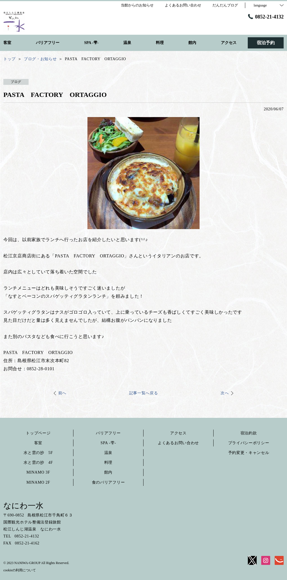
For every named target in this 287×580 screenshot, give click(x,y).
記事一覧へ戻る (143, 393)
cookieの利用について (19, 570)
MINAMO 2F (38, 482)
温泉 (108, 453)
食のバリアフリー (108, 482)
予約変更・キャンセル (248, 453)
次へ (225, 393)
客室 (38, 443)
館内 (108, 472)
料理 (108, 462)
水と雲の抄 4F (38, 462)
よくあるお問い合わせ (178, 443)
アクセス (178, 433)
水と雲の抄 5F (38, 453)
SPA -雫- (108, 443)
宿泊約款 (248, 433)
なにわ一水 (23, 505)
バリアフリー (108, 433)
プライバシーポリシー (248, 443)
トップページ (38, 433)
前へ (62, 393)
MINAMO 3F (38, 472)
